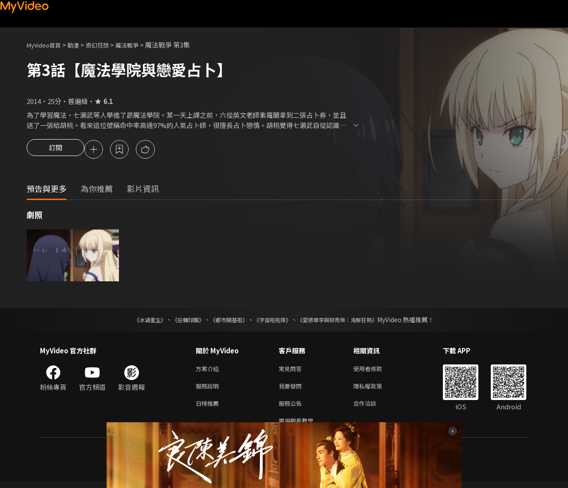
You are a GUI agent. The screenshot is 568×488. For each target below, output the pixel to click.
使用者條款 (375, 370)
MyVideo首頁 (47, 44)
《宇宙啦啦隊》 (274, 320)
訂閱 (55, 150)
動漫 (80, 44)
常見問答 (292, 370)
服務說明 (209, 389)
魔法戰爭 (140, 44)
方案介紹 (209, 370)
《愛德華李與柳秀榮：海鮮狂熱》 (348, 320)
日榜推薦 (209, 407)
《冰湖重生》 (134, 320)
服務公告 (292, 407)
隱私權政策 (375, 389)
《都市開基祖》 (224, 320)
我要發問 (292, 389)
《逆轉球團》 (178, 320)
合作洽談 (372, 407)
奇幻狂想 (107, 44)
